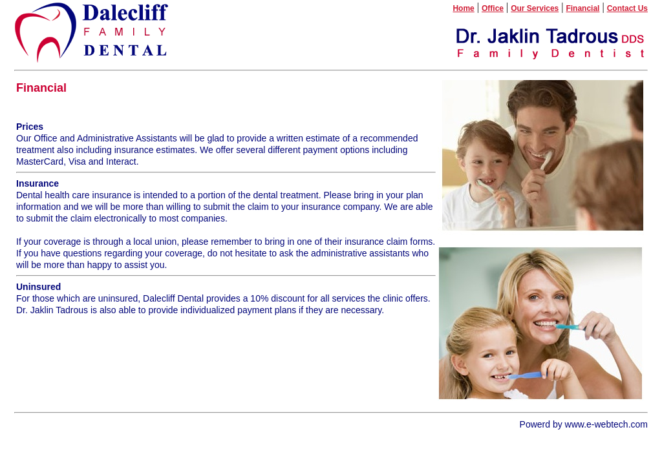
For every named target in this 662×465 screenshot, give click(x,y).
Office (493, 8)
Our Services (535, 8)
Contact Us (627, 8)
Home (463, 8)
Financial (582, 8)
